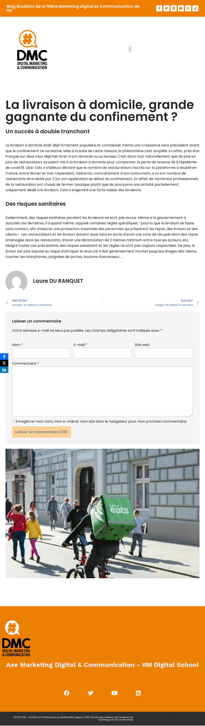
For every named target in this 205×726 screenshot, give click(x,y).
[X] (4, 363)
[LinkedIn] (4, 369)
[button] (130, 48)
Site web (142, 345)
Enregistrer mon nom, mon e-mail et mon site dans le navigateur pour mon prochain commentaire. (101, 421)
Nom (17, 345)
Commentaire (25, 363)
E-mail (80, 345)
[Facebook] (4, 356)
